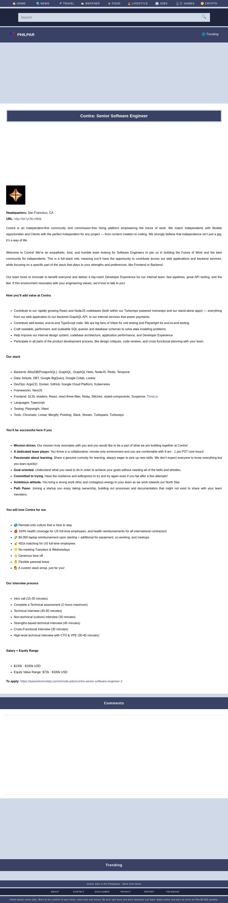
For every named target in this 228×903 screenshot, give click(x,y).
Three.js (152, 396)
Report (149, 892)
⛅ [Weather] (90, 3)
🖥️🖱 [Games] (185, 3)
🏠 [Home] (19, 3)
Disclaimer (102, 892)
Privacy (126, 892)
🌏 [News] (42, 3)
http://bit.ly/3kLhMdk (28, 218)
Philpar (22, 34)
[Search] (114, 17)
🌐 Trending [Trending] (210, 34)
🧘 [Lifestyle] (138, 3)
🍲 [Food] (114, 3)
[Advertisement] (114, 73)
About (55, 892)
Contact (78, 892)
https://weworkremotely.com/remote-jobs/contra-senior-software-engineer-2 (71, 681)
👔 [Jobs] (161, 3)
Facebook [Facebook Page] (173, 892)
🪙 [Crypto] (209, 3)
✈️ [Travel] (66, 3)
